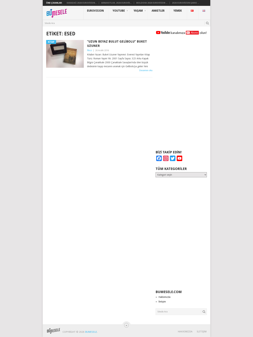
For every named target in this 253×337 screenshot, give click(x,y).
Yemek (178, 10)
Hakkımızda (164, 297)
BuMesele (91, 332)
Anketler (158, 10)
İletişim (162, 301)
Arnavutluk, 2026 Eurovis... (116, 3)
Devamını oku (145, 70)
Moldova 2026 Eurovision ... (151, 3)
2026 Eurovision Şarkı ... (185, 3)
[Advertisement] (181, 94)
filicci (89, 50)
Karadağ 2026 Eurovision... (82, 3)
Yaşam (138, 10)
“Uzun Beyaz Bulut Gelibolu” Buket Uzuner (117, 44)
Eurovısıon (95, 10)
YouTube (119, 10)
